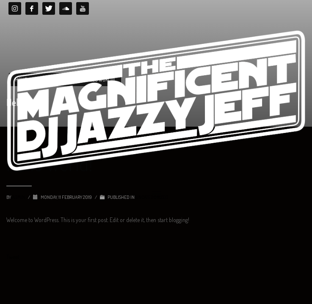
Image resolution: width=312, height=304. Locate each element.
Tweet (12, 257)
